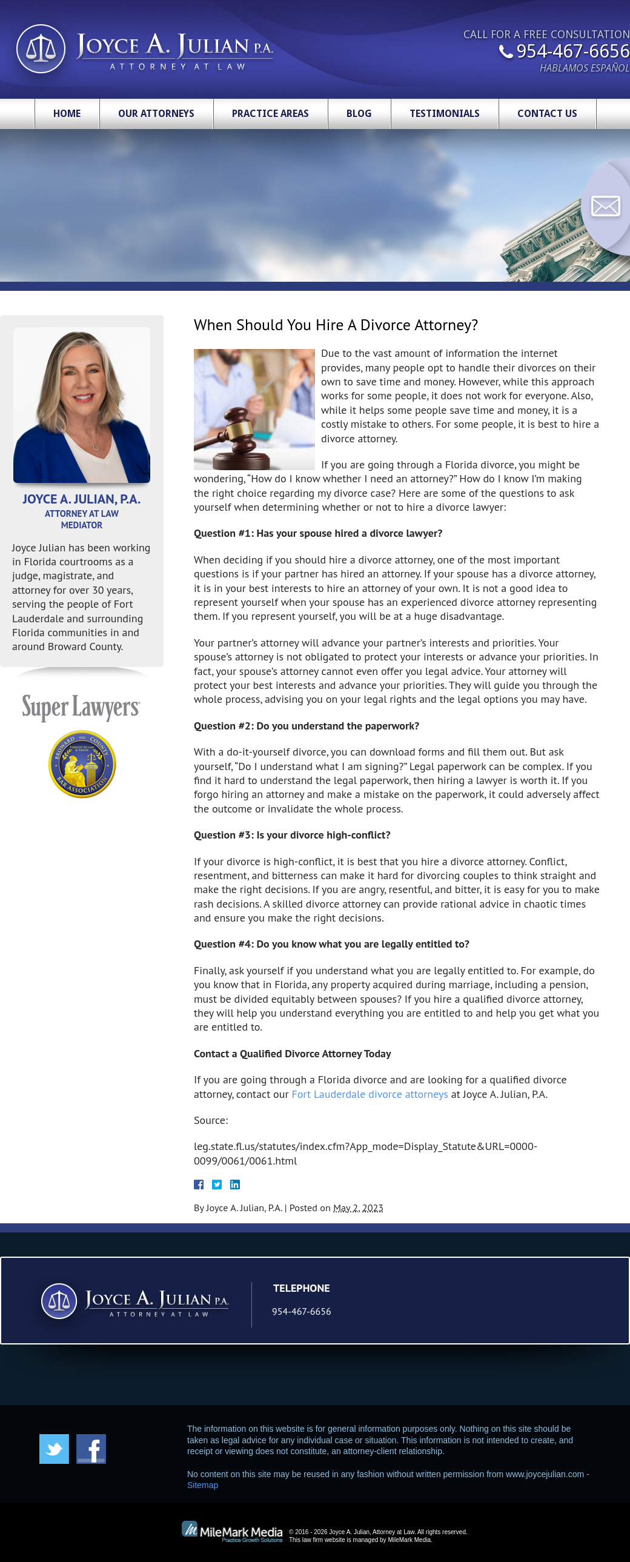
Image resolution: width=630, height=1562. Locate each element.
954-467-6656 (573, 52)
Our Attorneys (156, 113)
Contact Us (547, 113)
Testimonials (444, 113)
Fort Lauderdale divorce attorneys (369, 1094)
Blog (359, 113)
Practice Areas (270, 113)
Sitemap (202, 1485)
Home (67, 113)
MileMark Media (409, 1540)
